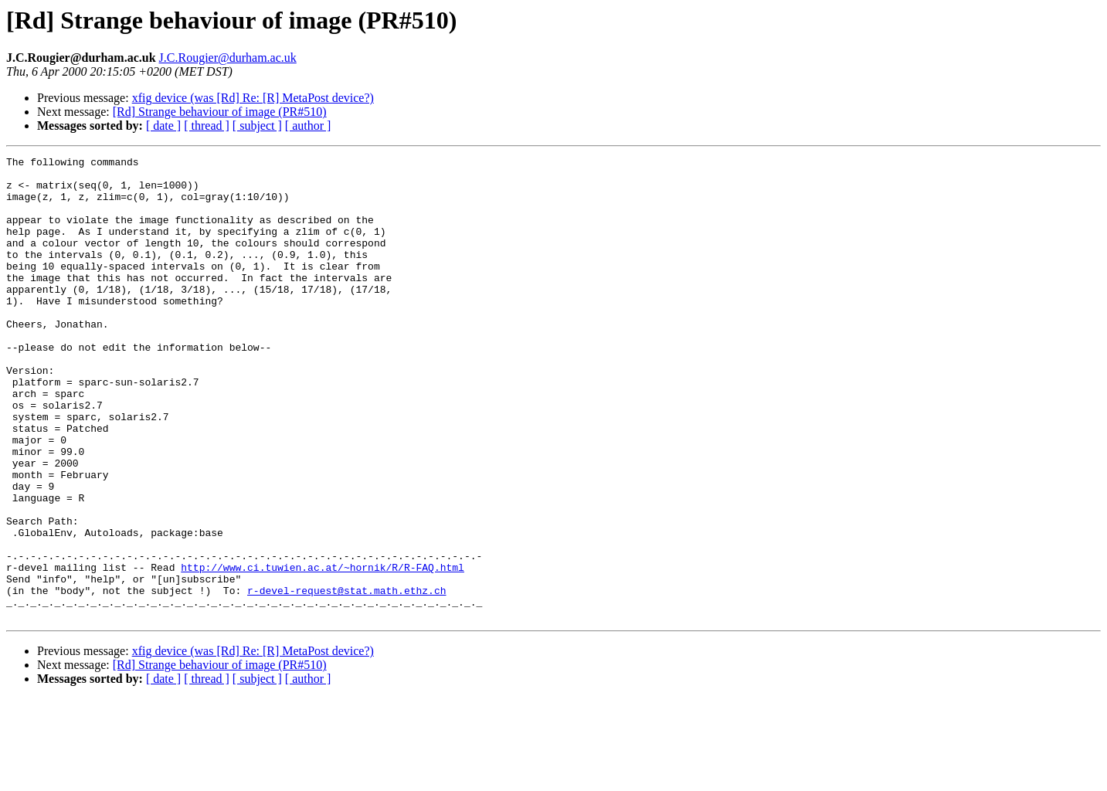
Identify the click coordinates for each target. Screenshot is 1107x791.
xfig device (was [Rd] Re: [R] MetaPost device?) (253, 97)
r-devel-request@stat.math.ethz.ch (346, 678)
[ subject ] (257, 125)
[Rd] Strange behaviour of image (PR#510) (220, 111)
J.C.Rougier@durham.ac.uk (228, 57)
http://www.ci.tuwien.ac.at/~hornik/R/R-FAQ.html (322, 650)
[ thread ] (206, 125)
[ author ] (308, 125)
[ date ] (163, 125)
